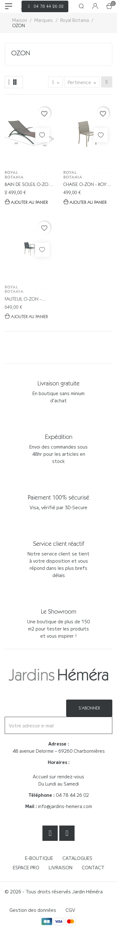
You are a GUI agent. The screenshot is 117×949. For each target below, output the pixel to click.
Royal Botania (14, 174)
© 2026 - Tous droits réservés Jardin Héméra (54, 891)
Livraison (60, 867)
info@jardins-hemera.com (65, 806)
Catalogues (77, 858)
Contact (93, 867)
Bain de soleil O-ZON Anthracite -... (28, 185)
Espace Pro (26, 867)
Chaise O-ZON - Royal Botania (87, 185)
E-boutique (39, 858)
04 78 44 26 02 (72, 795)
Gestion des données (32, 910)
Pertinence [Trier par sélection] (80, 82)
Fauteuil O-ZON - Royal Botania (23, 317)
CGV (70, 910)
